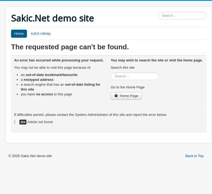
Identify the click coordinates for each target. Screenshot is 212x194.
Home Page (126, 96)
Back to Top (194, 156)
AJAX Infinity (41, 34)
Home (19, 34)
